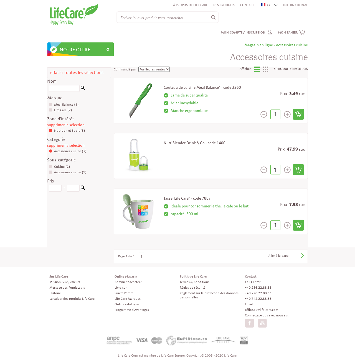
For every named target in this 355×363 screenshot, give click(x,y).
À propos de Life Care (190, 5)
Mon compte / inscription (243, 32)
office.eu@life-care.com (261, 310)
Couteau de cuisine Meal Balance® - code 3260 (202, 87)
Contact (247, 5)
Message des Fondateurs (67, 287)
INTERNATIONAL (295, 5)
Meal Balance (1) (64, 104)
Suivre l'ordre (124, 293)
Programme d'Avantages (132, 310)
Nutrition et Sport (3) (67, 130)
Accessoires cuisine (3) (68, 151)
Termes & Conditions (194, 282)
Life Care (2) (60, 110)
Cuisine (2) (59, 166)
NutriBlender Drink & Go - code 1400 (194, 142)
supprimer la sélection (66, 124)
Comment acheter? (128, 282)
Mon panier (291, 32)
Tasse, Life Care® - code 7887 (187, 198)
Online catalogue (127, 304)
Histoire (55, 293)
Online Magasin (126, 276)
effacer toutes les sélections (76, 72)
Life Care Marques (128, 298)
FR (266, 5)
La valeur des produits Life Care (72, 298)
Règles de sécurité (192, 287)
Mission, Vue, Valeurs (64, 282)
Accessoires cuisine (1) (68, 172)
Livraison (121, 287)
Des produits (224, 5)
